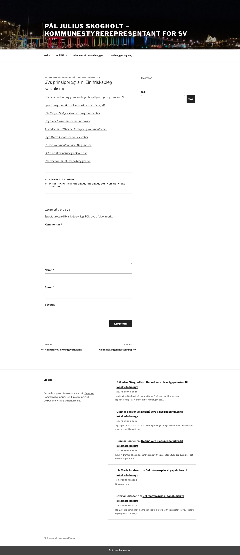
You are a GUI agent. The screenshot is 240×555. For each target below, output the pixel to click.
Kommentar (53, 224)
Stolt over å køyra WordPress (59, 538)
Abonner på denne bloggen (88, 55)
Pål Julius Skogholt (86, 77)
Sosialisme (109, 184)
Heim (47, 55)
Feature (54, 179)
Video (70, 179)
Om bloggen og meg (121, 55)
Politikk (62, 55)
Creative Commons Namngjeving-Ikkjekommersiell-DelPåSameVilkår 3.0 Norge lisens (69, 397)
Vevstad (50, 304)
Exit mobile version (120, 550)
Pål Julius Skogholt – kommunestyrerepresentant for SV (116, 29)
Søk (143, 92)
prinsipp (55, 184)
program (93, 184)
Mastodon (146, 77)
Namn (49, 270)
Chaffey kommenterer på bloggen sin (67, 161)
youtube (55, 186)
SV (63, 179)
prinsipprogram (73, 184)
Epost (49, 287)
